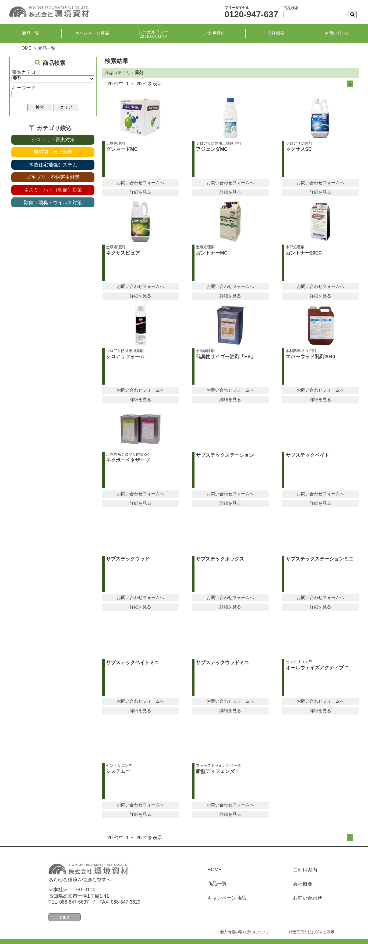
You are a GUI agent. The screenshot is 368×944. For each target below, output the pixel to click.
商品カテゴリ (26, 72)
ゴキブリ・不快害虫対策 (53, 177)
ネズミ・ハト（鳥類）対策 (53, 190)
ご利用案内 (214, 33)
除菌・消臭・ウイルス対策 (53, 202)
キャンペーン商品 (92, 33)
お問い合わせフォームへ (140, 182)
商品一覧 (30, 33)
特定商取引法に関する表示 (311, 932)
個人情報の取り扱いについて (244, 932)
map (64, 917)
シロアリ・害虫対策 (53, 139)
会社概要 (276, 33)
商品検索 (291, 8)
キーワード (24, 87)
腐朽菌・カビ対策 (53, 152)
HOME (24, 48)
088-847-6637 (74, 902)
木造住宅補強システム (53, 165)
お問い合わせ (337, 33)
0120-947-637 (251, 14)
